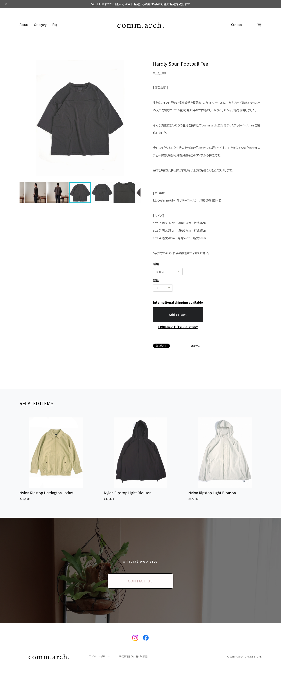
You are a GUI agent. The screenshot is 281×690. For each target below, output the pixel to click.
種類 (156, 264)
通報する (195, 346)
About (24, 24)
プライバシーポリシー (98, 656)
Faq (54, 24)
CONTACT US (140, 581)
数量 (156, 280)
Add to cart (178, 315)
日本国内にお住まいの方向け (178, 326)
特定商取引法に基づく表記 (133, 656)
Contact (236, 24)
